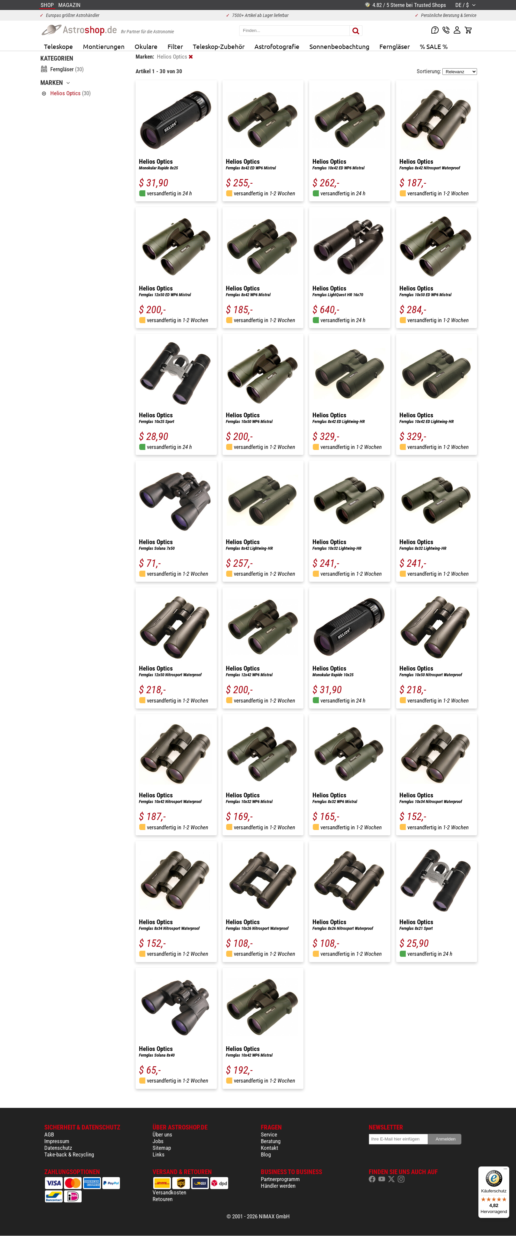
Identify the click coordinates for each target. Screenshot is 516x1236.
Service (269, 1134)
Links (159, 1154)
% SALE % (434, 46)
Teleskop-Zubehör (219, 46)
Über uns (162, 1134)
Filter (175, 46)
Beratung (270, 1141)
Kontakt (269, 1147)
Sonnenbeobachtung (339, 46)
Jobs (158, 1141)
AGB (49, 1134)
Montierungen (104, 46)
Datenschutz (58, 1147)
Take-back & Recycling (69, 1154)
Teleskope (58, 46)
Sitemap (162, 1147)
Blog (266, 1154)
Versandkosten (169, 1192)
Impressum (56, 1141)
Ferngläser (394, 46)
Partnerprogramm (280, 1179)
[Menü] (505, 1170)
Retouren (163, 1199)
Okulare (146, 46)
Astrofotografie (277, 46)
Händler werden (278, 1185)
